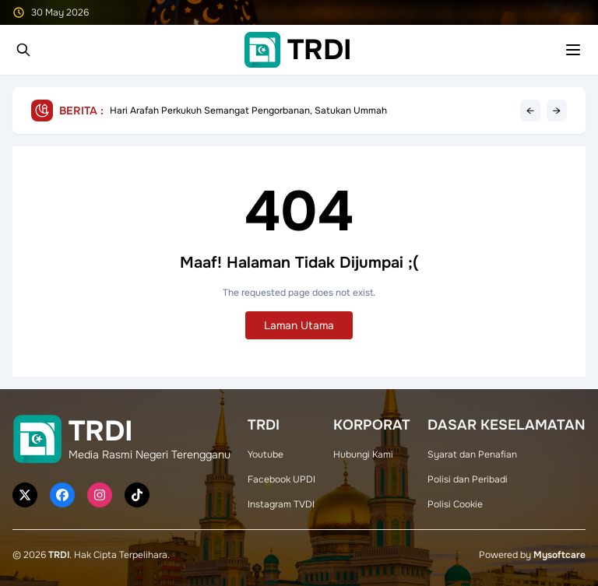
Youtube (265, 454)
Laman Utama (299, 325)
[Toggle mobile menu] (573, 49)
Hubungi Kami (363, 454)
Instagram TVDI (281, 504)
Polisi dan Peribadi (467, 479)
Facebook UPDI (281, 479)
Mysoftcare (559, 555)
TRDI (58, 555)
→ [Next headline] (557, 111)
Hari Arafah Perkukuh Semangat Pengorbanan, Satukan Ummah (248, 110)
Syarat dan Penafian (472, 454)
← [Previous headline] (530, 111)
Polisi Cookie (455, 504)
